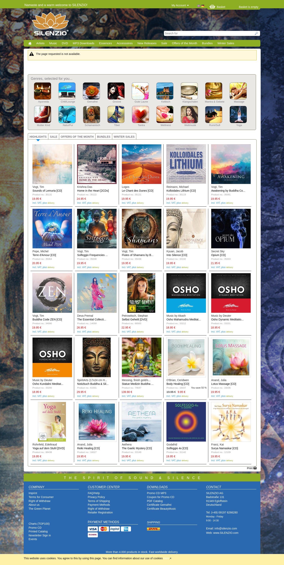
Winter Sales (225, 43)
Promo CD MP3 (156, 493)
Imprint (33, 493)
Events (33, 539)
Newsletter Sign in (40, 535)
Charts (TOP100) (39, 523)
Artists (40, 43)
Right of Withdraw (39, 501)
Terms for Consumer (41, 497)
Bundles (207, 43)
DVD (65, 43)
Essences (105, 43)
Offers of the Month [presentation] (77, 136)
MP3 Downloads (83, 43)
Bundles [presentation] (103, 136)
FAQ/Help (94, 493)
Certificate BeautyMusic (161, 508)
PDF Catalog (155, 501)
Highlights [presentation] (38, 136)
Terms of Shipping (99, 501)
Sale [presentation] (53, 136)
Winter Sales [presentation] (124, 136)
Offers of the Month (184, 43)
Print (250, 468)
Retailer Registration (100, 512)
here (166, 558)
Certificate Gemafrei (159, 504)
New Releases (147, 43)
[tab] (38, 136)
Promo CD (35, 527)
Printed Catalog (38, 531)
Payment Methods (99, 504)
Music (53, 43)
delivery (51, 203)
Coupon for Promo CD (160, 497)
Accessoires (125, 43)
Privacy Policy (96, 497)
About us (34, 504)
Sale (164, 43)
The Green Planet (39, 508)
